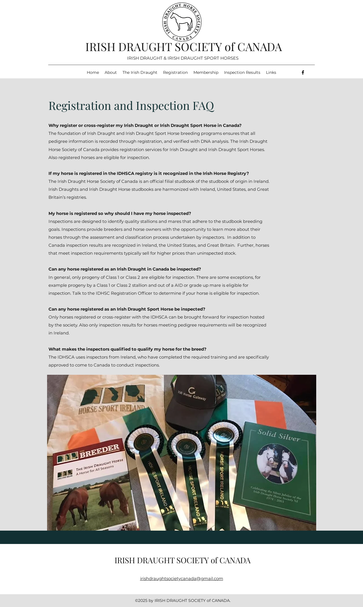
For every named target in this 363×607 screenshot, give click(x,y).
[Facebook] (303, 72)
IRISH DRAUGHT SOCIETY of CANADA (183, 46)
